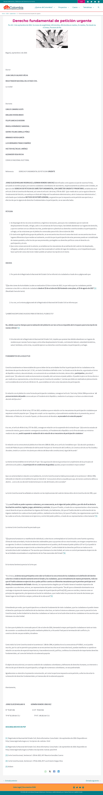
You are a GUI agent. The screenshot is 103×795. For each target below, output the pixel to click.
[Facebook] (88, 2)
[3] (96, 516)
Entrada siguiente (93, 781)
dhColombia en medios (69, 25)
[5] (52, 596)
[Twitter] (91, 2)
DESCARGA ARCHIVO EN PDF (16, 727)
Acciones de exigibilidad (41, 25)
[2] (19, 328)
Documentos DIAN (29, 787)
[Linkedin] (59, 771)
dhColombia (55, 25)
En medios (81, 25)
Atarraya (48, 792)
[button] (81, 1)
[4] (64, 553)
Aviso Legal (17, 787)
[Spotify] (98, 2)
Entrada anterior (10, 781)
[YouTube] (95, 2)
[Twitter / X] (50, 771)
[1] (95, 288)
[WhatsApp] (46, 771)
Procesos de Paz (55, 27)
